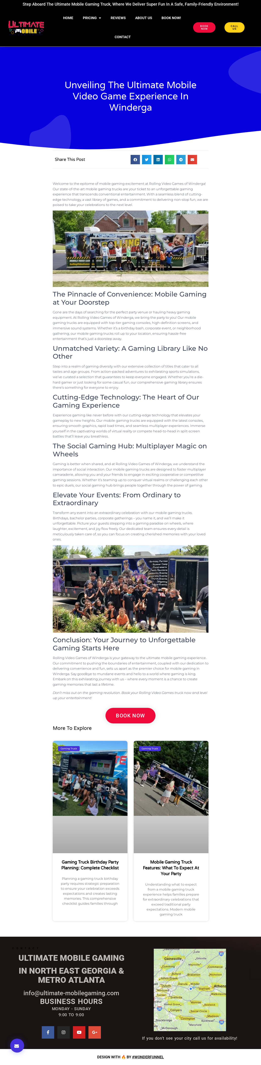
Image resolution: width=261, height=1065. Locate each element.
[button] (17, 1046)
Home (68, 18)
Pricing (92, 18)
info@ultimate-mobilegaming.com (71, 993)
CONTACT (123, 37)
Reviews (118, 18)
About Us (143, 18)
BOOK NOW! (171, 18)
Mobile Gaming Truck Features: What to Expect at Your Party (171, 868)
